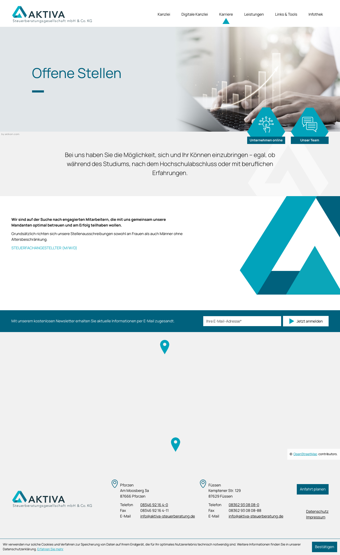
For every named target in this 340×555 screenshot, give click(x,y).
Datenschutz (317, 511)
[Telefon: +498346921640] (154, 505)
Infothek (315, 14)
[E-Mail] (242, 321)
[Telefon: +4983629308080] (244, 505)
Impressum (315, 517)
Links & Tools (286, 14)
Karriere (226, 14)
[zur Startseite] (51, 14)
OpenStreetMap (305, 454)
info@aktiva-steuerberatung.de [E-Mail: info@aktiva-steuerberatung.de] (167, 516)
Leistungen (254, 14)
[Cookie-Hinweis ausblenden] (324, 547)
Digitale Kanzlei (194, 14)
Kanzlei (164, 14)
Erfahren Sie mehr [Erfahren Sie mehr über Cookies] (50, 549)
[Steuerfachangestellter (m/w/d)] (101, 248)
